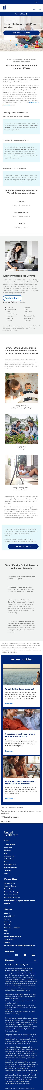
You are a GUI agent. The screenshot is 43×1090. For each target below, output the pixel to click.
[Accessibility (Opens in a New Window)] (9, 916)
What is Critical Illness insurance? (19, 689)
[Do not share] (19, 945)
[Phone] (33, 6)
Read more (10, 704)
